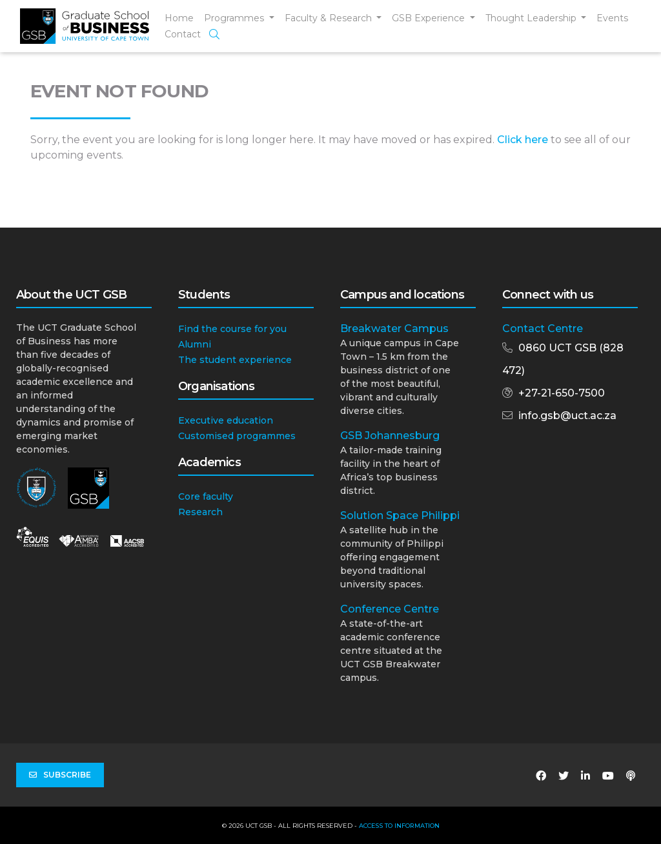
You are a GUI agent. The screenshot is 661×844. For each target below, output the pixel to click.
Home (179, 18)
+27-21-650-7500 (561, 393)
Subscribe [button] (60, 775)
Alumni (194, 344)
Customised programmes (237, 436)
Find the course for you (232, 329)
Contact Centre (542, 328)
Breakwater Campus (394, 328)
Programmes (235, 18)
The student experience (235, 360)
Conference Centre (389, 609)
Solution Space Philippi (400, 515)
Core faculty (205, 496)
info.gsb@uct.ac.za (567, 415)
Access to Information (399, 825)
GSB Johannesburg (390, 435)
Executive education (225, 420)
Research (200, 512)
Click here (522, 139)
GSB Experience (429, 18)
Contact (183, 34)
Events (612, 18)
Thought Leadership (532, 18)
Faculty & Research (329, 18)
